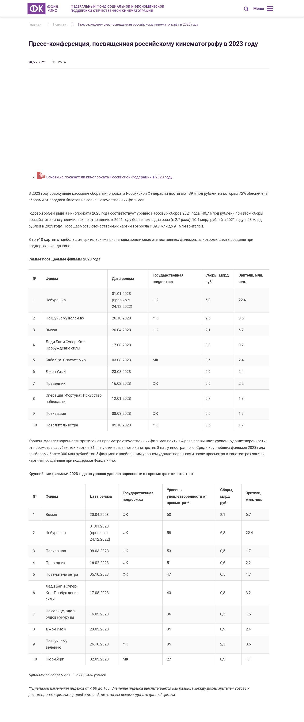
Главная (34, 24)
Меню (258, 8)
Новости (59, 24)
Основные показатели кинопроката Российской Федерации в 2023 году (108, 177)
